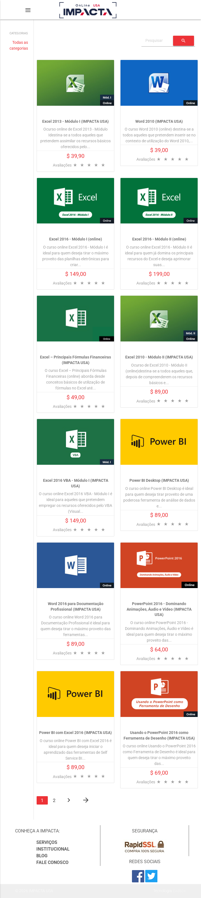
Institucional (53, 849)
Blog (42, 855)
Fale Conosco (52, 862)
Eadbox (179, 891)
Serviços (46, 842)
